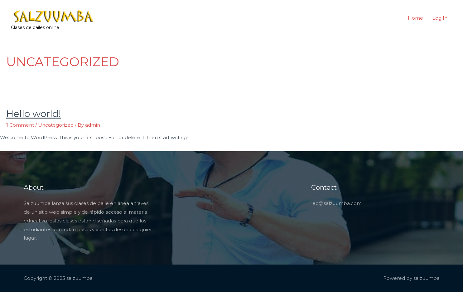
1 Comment (20, 125)
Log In (439, 18)
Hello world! (33, 113)
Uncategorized (56, 125)
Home (415, 18)
